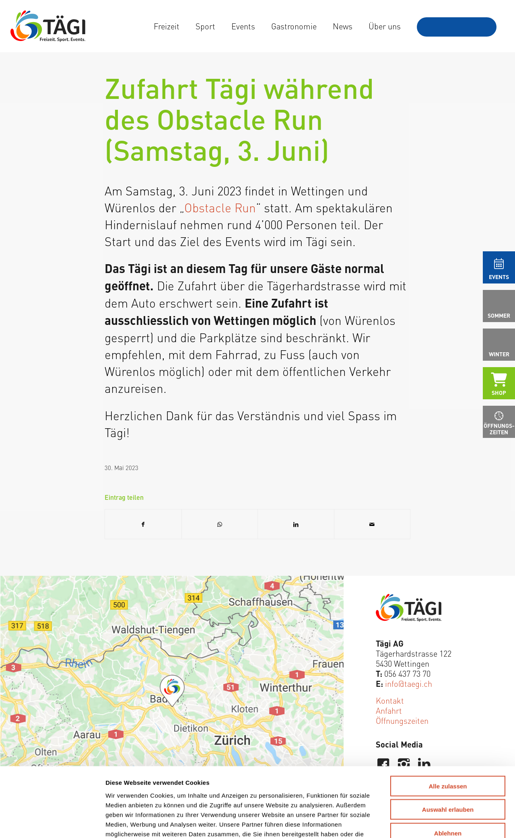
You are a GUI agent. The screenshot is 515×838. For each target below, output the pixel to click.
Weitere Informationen (315, 781)
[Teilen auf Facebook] (143, 524)
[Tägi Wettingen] (47, 26)
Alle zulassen (447, 724)
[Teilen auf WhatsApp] (220, 524)
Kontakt (390, 700)
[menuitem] (166, 26)
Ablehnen (447, 771)
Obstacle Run (220, 207)
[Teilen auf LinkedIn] (296, 524)
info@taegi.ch (408, 683)
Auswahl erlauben (448, 747)
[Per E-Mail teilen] (372, 524)
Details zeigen (421, 822)
